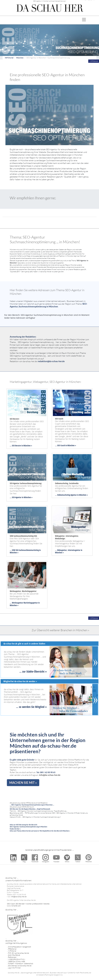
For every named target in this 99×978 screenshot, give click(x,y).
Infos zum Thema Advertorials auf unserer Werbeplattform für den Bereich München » (40, 831)
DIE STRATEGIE (14, 955)
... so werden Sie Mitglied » (31, 707)
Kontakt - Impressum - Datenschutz (20, 963)
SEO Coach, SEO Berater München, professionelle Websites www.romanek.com (28, 905)
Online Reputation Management (19, 947)
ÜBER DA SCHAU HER (16, 961)
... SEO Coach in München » (65, 445)
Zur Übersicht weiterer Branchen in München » (60, 630)
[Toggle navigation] (84, 20)
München (19, 58)
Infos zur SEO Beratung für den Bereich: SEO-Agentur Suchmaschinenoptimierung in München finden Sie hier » (28, 827)
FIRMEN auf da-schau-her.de (18, 953)
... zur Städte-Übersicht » (33, 671)
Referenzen (12, 957)
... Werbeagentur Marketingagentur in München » (25, 604)
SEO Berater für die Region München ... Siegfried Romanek (30, 809)
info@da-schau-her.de (49, 775)
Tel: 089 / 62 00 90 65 (45, 772)
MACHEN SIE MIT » (23, 783)
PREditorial (12, 949)
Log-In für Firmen (14, 968)
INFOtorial (9, 58)
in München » (27, 497)
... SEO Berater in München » (21, 445)
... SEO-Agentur (15, 497)
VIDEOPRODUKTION (16, 959)
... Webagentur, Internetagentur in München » (68, 551)
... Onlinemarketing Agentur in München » (71, 495)
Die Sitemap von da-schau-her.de (19, 966)
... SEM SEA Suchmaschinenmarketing (24, 550)
